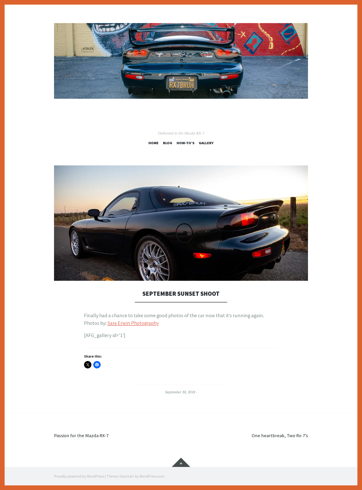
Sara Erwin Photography (133, 323)
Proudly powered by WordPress (79, 476)
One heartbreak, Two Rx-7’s (279, 435)
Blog (167, 142)
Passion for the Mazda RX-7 (82, 435)
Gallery (206, 142)
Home (153, 142)
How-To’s (185, 142)
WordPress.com (151, 476)
